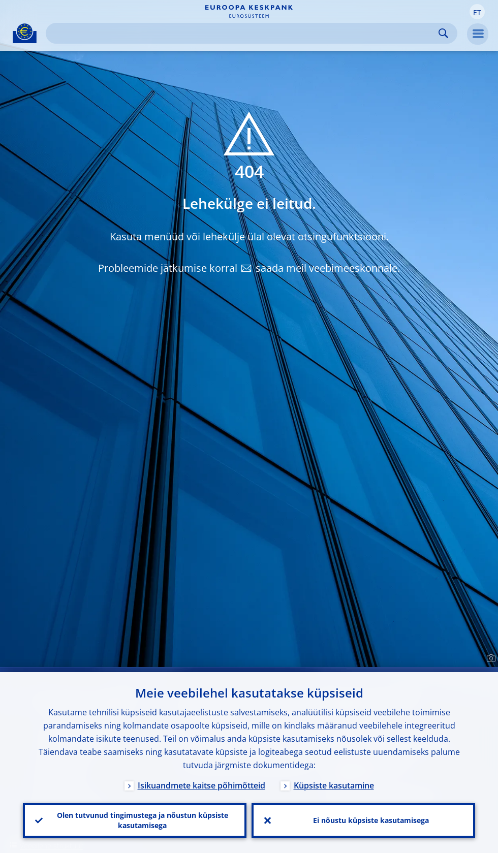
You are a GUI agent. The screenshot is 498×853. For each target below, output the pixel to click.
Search (443, 33)
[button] (477, 11)
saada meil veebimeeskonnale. (328, 268)
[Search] (243, 33)
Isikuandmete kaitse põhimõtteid (201, 785)
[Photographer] (489, 658)
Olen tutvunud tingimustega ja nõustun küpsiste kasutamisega (142, 820)
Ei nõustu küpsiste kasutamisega (371, 820)
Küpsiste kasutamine (334, 785)
